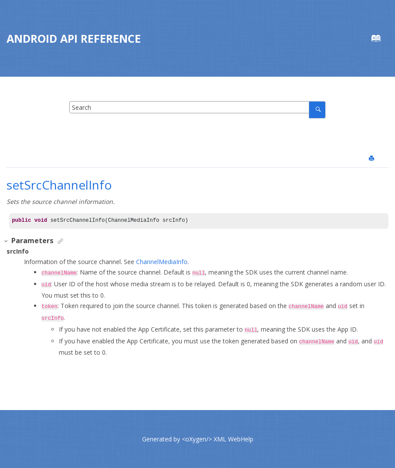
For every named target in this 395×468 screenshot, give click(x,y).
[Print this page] (372, 158)
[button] (6, 241)
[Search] (317, 109)
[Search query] (197, 107)
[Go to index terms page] (380, 40)
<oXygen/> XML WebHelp (217, 439)
